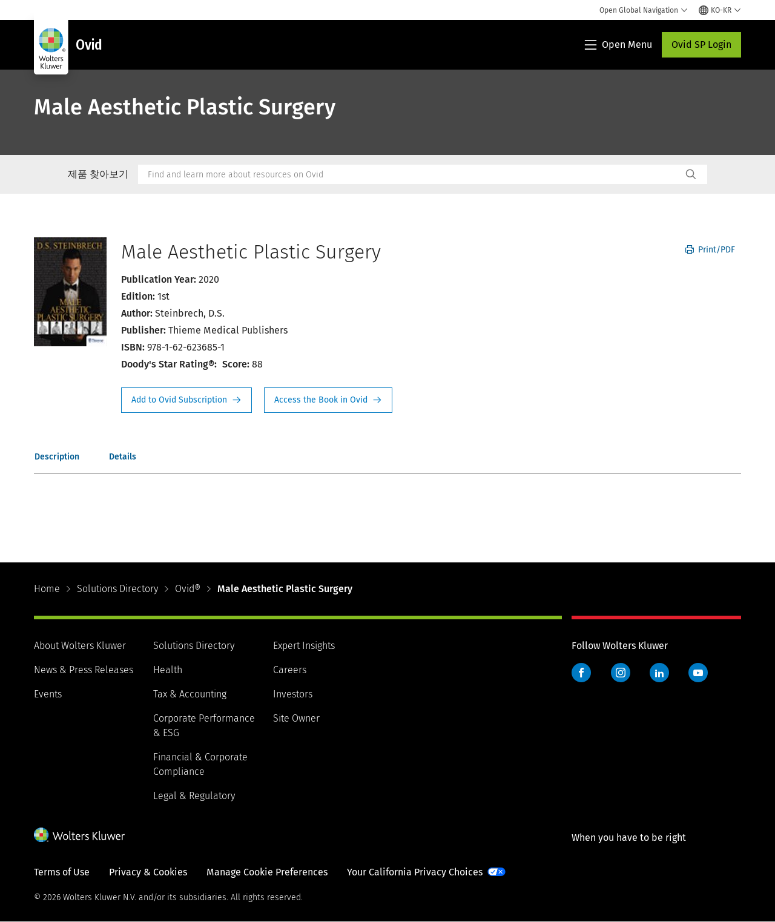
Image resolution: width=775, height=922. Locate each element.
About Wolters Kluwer (80, 645)
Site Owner (296, 718)
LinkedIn (659, 672)
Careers (289, 670)
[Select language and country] (720, 10)
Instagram (620, 672)
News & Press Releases (83, 670)
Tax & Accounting (189, 694)
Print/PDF (710, 250)
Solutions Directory (117, 588)
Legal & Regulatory (194, 796)
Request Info (186, 400)
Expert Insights (304, 645)
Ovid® (187, 588)
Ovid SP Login (701, 44)
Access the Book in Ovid (328, 400)
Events (48, 694)
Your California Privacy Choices (415, 872)
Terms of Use (62, 872)
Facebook (581, 672)
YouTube (698, 672)
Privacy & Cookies (148, 872)
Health (167, 670)
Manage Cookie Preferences (267, 872)
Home (47, 588)
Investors (292, 694)
